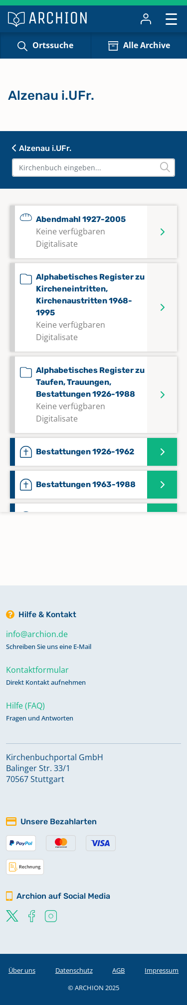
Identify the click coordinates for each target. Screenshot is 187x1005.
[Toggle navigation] (171, 18)
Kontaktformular (37, 669)
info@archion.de (37, 634)
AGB (118, 970)
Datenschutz (74, 970)
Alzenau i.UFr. (41, 148)
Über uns (21, 970)
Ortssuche (52, 45)
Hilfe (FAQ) (25, 705)
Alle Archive (146, 45)
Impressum (162, 970)
